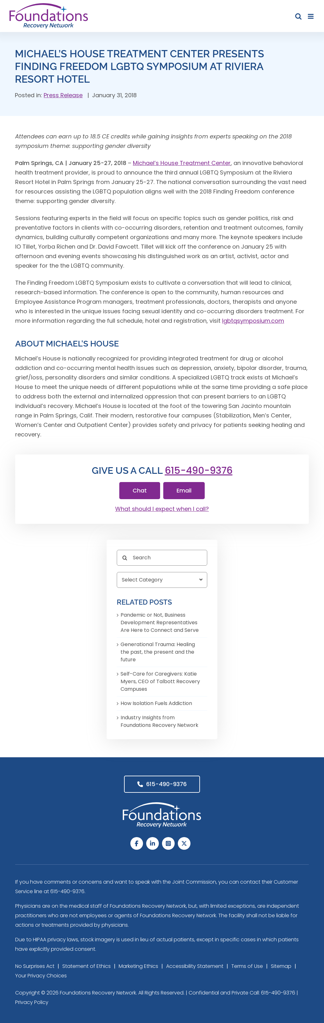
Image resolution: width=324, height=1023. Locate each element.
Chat (140, 490)
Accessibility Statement (194, 966)
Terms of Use (247, 966)
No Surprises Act (34, 966)
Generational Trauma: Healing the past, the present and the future (158, 652)
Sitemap (281, 966)
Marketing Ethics (138, 966)
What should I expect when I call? (162, 509)
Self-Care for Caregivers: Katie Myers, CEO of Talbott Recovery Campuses (160, 681)
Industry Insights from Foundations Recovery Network (159, 721)
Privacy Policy (31, 1002)
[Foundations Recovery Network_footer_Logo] (162, 805)
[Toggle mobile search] (298, 16)
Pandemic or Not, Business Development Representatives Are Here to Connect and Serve (160, 622)
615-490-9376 (199, 470)
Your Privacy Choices (41, 975)
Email (184, 490)
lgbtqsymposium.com (253, 321)
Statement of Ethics (86, 966)
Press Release (63, 95)
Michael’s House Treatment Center (182, 163)
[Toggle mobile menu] (311, 16)
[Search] (162, 558)
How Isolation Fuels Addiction (156, 703)
